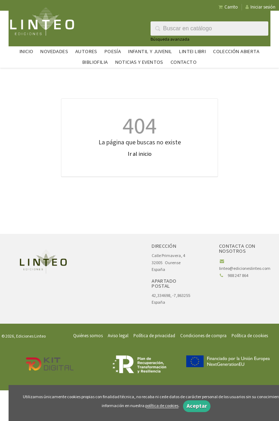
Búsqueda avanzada (170, 39)
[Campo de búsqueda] (209, 28)
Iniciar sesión (260, 7)
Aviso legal (118, 336)
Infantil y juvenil (150, 51)
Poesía (113, 51)
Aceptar (197, 406)
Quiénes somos (88, 336)
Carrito (228, 7)
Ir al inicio (140, 154)
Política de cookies (250, 336)
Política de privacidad (154, 336)
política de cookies (161, 406)
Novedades (54, 51)
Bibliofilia (95, 62)
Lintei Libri (192, 51)
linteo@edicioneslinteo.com (244, 269)
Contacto (184, 62)
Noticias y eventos (139, 62)
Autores (86, 51)
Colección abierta (236, 51)
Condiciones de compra (203, 336)
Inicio (26, 51)
